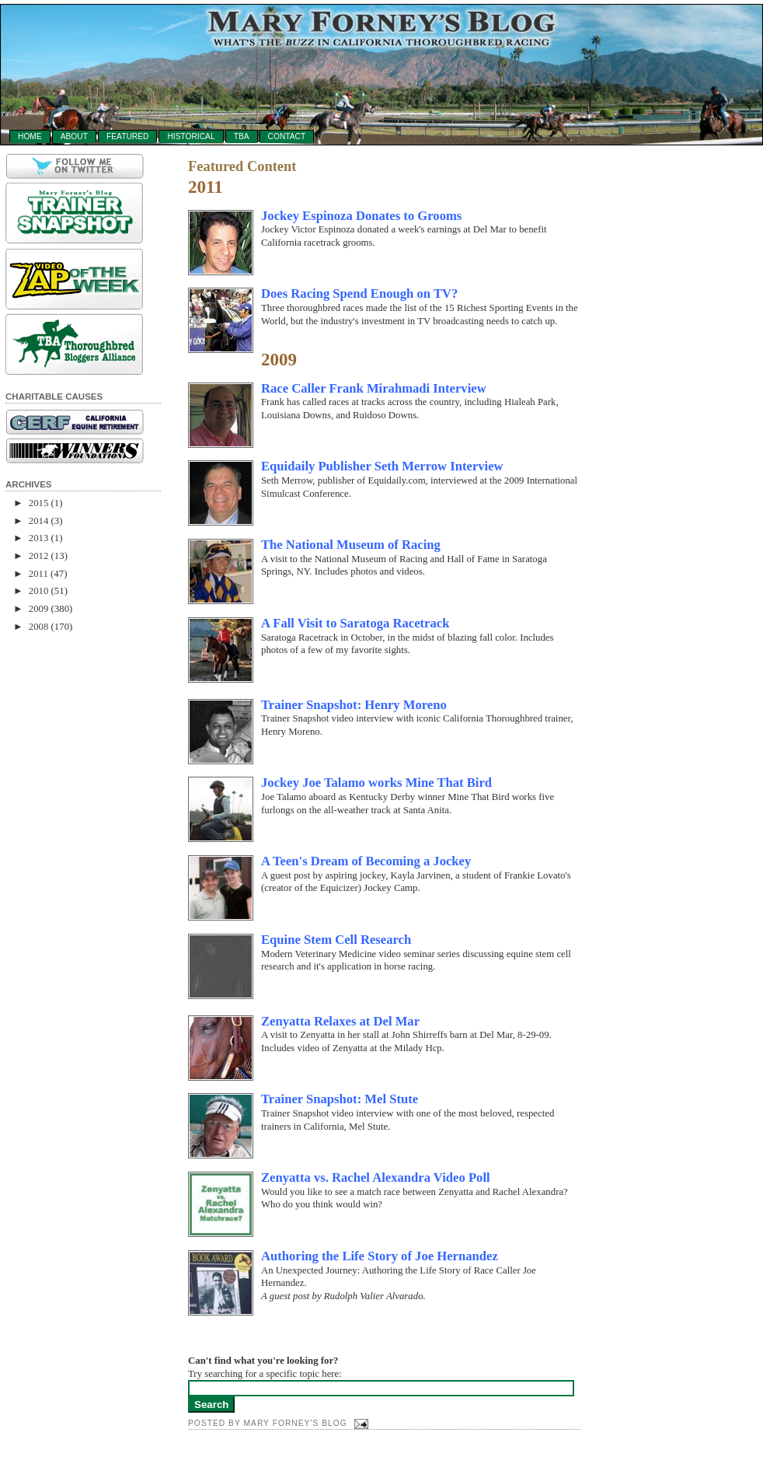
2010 (39, 590)
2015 (39, 503)
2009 (39, 608)
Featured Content (242, 166)
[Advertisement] (67, 881)
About (74, 136)
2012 (39, 555)
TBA (241, 136)
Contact (287, 136)
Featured (127, 136)
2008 (39, 626)
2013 (39, 538)
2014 (39, 520)
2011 (38, 573)
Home (30, 136)
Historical (190, 136)
